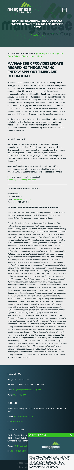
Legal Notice (24, 467)
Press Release (37, 35)
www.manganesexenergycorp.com (22, 180)
